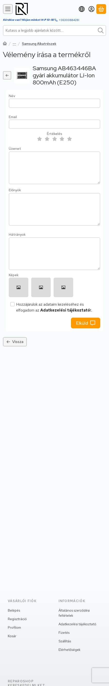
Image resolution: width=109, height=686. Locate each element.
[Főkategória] (5, 44)
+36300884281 (69, 20)
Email (13, 117)
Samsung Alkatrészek (39, 44)
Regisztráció (17, 619)
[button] (18, 287)
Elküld (85, 323)
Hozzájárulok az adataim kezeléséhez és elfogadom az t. (54, 307)
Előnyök (15, 190)
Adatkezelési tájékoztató (77, 624)
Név (12, 96)
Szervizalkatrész (14, 44)
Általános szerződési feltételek (74, 613)
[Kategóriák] (8, 9)
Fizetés (64, 632)
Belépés (14, 610)
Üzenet (15, 149)
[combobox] (54, 30)
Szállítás (65, 641)
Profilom (14, 627)
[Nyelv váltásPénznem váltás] (82, 9)
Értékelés (54, 134)
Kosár (12, 636)
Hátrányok (17, 234)
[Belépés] (91, 9)
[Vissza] (7, 75)
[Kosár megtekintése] (101, 9)
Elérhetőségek (69, 649)
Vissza (14, 341)
